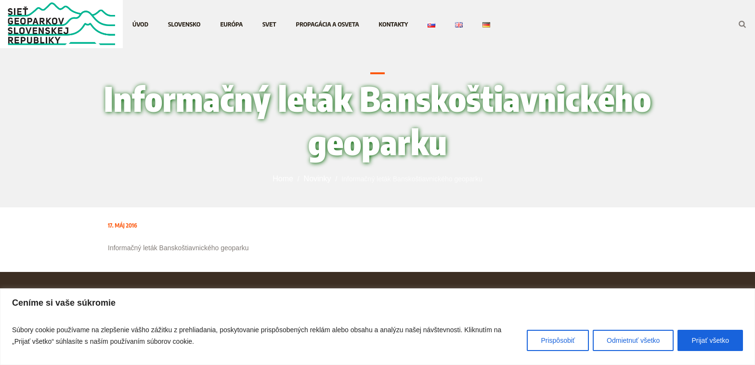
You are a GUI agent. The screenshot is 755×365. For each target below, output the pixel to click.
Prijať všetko (710, 340)
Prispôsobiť (558, 340)
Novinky (317, 179)
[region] (377, 326)
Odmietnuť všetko (633, 340)
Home (283, 179)
